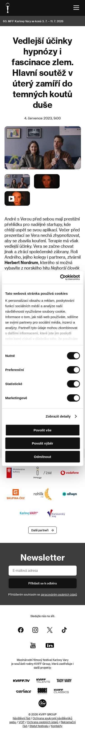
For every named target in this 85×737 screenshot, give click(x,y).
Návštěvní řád (21, 718)
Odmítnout (42, 456)
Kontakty (56, 725)
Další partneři (40, 530)
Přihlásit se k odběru (42, 583)
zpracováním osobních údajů (59, 594)
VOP (21, 722)
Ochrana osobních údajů (42, 722)
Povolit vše (42, 430)
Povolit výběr (42, 443)
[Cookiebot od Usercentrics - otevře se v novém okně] (60, 277)
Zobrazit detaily (58, 416)
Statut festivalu (39, 725)
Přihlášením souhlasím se (42, 594)
